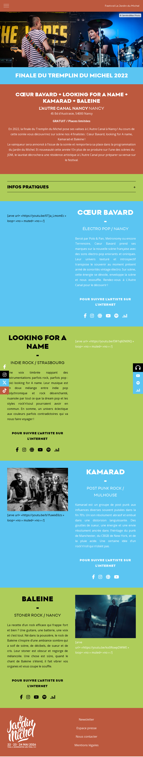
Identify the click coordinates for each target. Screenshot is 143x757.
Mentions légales (86, 745)
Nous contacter (86, 737)
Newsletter (86, 720)
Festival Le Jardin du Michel (122, 6)
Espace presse (86, 728)
